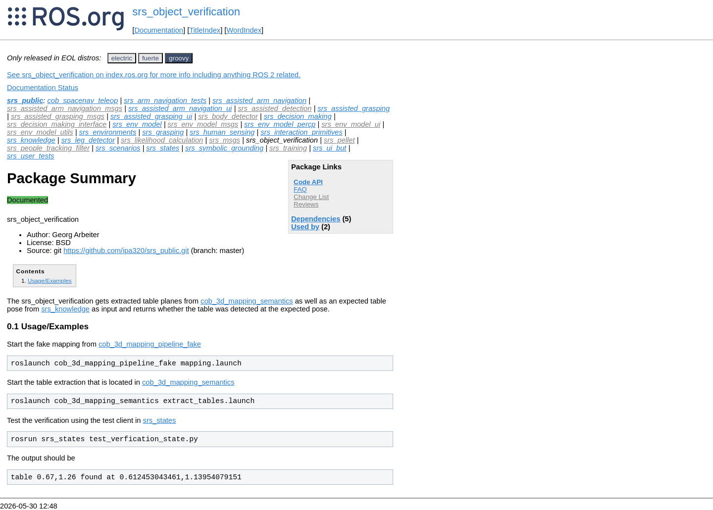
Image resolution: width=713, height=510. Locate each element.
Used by (305, 227)
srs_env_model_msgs (203, 124)
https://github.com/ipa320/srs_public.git (126, 251)
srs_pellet (339, 140)
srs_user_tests (30, 156)
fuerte (150, 58)
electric (121, 58)
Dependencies (315, 219)
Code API (308, 182)
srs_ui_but (330, 148)
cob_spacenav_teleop (82, 100)
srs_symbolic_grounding (224, 148)
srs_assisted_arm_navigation (259, 100)
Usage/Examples (50, 280)
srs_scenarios (118, 148)
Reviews (306, 204)
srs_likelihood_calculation (162, 140)
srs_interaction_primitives (301, 132)
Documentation (158, 30)
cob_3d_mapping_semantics (247, 301)
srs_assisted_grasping (353, 108)
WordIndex (243, 30)
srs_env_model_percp (279, 124)
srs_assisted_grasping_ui (151, 116)
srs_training (288, 148)
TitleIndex (204, 30)
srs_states (162, 148)
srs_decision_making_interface (56, 124)
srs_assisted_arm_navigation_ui (180, 108)
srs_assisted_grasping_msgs (57, 116)
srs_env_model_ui (350, 124)
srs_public (25, 100)
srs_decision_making (298, 116)
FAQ (300, 189)
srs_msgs (224, 140)
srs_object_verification (186, 11)
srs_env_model (136, 124)
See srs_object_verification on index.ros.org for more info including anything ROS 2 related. (154, 75)
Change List (311, 197)
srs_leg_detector (88, 140)
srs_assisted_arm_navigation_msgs (64, 108)
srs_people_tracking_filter (48, 148)
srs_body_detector (228, 116)
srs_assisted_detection (274, 108)
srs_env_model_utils (40, 132)
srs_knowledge (31, 140)
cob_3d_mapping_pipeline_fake (150, 344)
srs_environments (108, 132)
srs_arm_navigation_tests (165, 100)
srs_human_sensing (222, 132)
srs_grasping (163, 132)
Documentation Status (42, 88)
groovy (179, 58)
